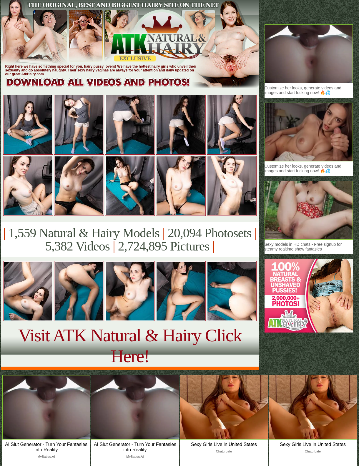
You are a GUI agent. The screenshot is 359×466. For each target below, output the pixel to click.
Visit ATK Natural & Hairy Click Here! (130, 345)
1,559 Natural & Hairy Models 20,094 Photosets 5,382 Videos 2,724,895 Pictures (130, 239)
